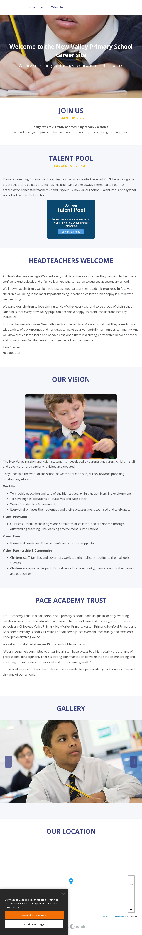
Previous (8, 761)
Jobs (43, 7)
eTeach (71, 926)
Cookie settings (34, 924)
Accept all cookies (34, 915)
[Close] (64, 894)
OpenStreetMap (119, 916)
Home (31, 7)
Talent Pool (58, 7)
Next (133, 761)
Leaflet (105, 916)
